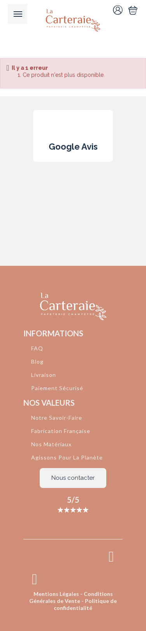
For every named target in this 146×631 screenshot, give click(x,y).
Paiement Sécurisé (57, 388)
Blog (37, 361)
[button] (33, 169)
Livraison (43, 374)
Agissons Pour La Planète (67, 457)
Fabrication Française (60, 431)
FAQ (37, 348)
